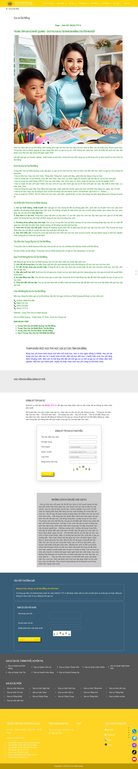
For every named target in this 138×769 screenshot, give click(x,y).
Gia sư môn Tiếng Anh (93, 688)
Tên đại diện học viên (50, 437)
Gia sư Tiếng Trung (66, 696)
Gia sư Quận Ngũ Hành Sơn (120, 667)
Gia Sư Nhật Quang (75, 766)
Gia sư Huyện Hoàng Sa (69, 672)
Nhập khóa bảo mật (49, 462)
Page (57, 25)
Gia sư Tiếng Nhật (14, 696)
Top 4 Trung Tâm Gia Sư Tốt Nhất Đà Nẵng (36, 333)
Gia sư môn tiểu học (117, 688)
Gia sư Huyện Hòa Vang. (44, 672)
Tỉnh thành (45, 447)
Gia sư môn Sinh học (66, 688)
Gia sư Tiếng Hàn (116, 692)
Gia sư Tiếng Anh (91, 692)
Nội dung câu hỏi (25, 614)
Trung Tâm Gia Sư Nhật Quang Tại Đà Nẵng (37, 326)
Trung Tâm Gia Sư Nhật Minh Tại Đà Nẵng (36, 328)
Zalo (63, 25)
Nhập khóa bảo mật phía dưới (30, 628)
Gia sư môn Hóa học (15, 688)
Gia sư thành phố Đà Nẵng (16, 667)
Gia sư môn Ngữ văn (41, 688)
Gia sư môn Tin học (15, 692)
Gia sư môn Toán (40, 692)
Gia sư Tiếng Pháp (40, 696)
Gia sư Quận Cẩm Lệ (42, 667)
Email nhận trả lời (25, 623)
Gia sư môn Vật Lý (65, 692)
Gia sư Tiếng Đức (91, 696)
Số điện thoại (46, 442)
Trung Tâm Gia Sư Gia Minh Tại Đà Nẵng (35, 331)
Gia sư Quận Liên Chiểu (95, 667)
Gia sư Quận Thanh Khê (69, 667)
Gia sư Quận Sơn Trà (17, 672)
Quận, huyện (46, 452)
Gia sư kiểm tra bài (117, 696)
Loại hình (45, 457)
